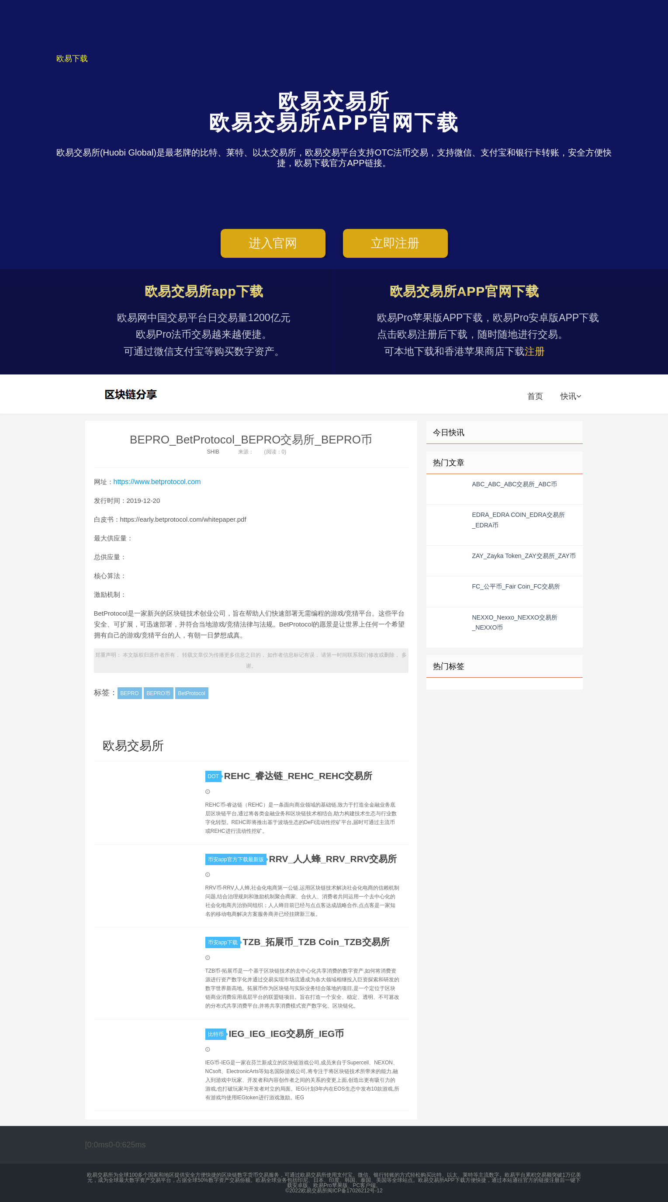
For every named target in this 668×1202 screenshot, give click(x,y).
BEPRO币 (158, 693)
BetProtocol (191, 693)
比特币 (217, 1034)
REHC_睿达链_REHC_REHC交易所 (298, 776)
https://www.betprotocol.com (157, 481)
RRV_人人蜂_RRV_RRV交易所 (333, 859)
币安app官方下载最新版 (237, 859)
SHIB (213, 452)
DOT (215, 776)
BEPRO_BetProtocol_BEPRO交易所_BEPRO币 (251, 439)
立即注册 (395, 243)
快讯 (571, 396)
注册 (535, 351)
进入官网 (273, 243)
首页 (535, 396)
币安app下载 (224, 942)
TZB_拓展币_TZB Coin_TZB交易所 (316, 942)
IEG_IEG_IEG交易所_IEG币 (286, 1034)
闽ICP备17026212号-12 (355, 1191)
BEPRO (130, 693)
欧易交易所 (132, 394)
